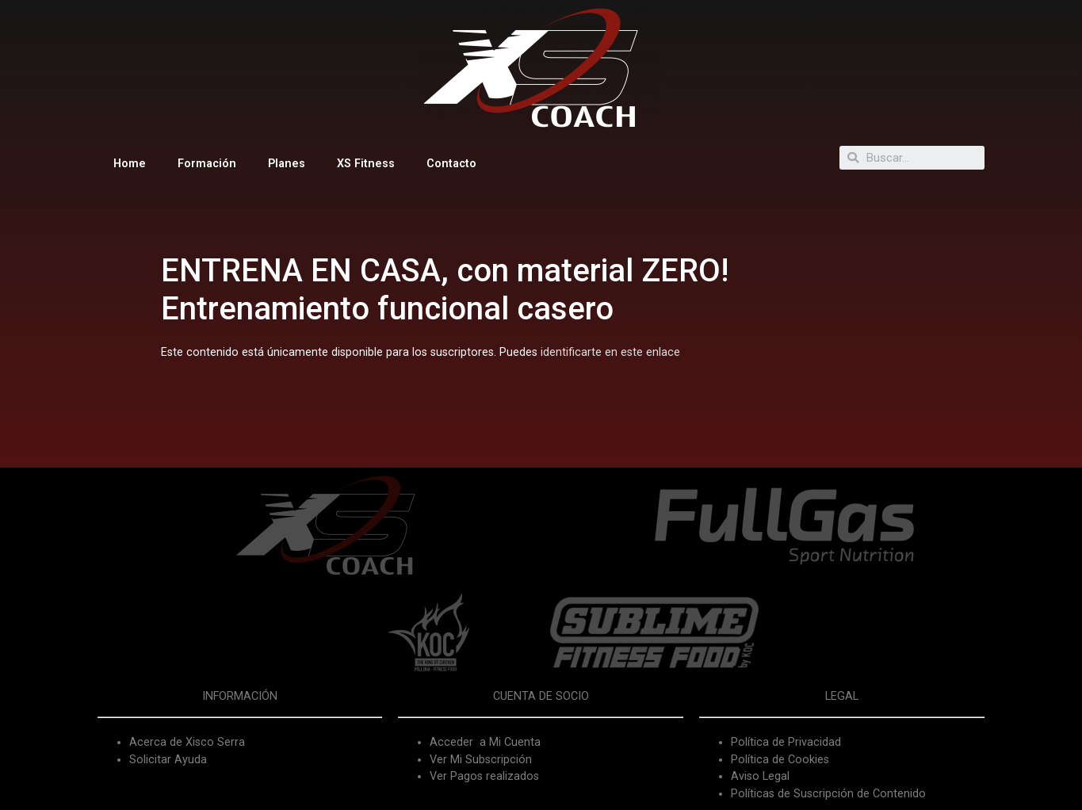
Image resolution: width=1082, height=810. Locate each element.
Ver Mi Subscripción (481, 759)
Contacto (451, 163)
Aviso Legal (760, 776)
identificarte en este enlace (610, 352)
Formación (207, 163)
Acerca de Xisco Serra (187, 742)
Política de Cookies (780, 759)
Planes (286, 163)
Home (129, 163)
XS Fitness (366, 163)
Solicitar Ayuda (168, 759)
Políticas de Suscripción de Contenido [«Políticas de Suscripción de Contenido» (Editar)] (828, 793)
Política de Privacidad (786, 742)
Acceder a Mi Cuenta (485, 742)
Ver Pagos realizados (484, 776)
